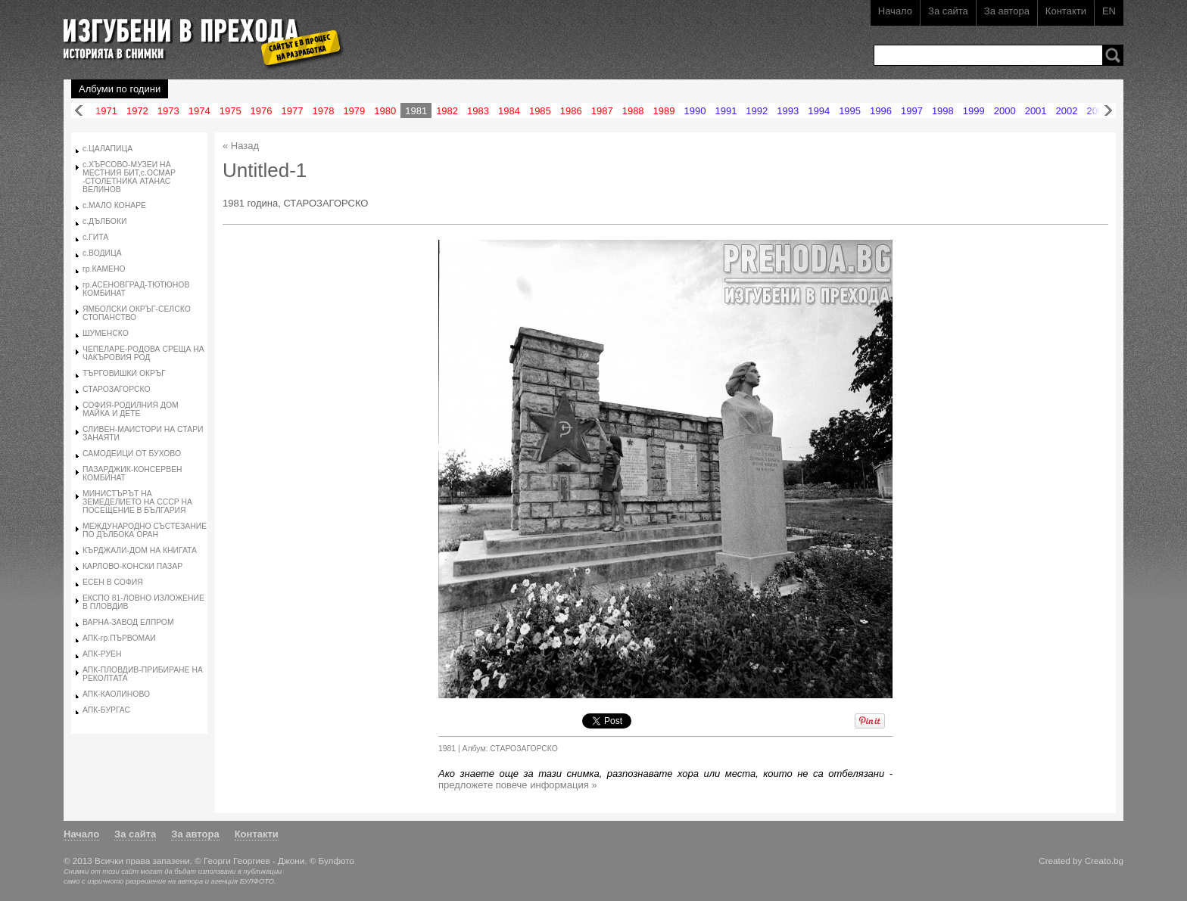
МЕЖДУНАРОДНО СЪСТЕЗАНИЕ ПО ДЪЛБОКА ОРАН (145, 530)
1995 (850, 111)
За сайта (948, 11)
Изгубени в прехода (197, 33)
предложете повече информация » (517, 785)
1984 (509, 111)
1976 (262, 111)
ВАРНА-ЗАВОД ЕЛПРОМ (128, 622)
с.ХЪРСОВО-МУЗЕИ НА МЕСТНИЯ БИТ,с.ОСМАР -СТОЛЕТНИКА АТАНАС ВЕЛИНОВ (129, 177)
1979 (354, 111)
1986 (571, 111)
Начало (895, 11)
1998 (943, 111)
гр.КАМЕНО (104, 269)
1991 (726, 111)
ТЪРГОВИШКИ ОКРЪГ (124, 373)
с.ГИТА (95, 237)
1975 (230, 111)
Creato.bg (1104, 860)
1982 (447, 111)
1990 (695, 111)
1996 (881, 111)
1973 (168, 111)
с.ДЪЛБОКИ (104, 221)
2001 (1036, 111)
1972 (137, 111)
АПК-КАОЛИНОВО (116, 694)
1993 (788, 111)
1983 (478, 111)
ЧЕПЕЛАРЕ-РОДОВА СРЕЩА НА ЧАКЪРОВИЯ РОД (143, 353)
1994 (819, 111)
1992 (757, 111)
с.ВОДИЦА (102, 253)
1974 (199, 111)
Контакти (1065, 11)
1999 (974, 111)
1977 (293, 111)
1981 (416, 111)
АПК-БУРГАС (106, 710)
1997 (912, 111)
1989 (664, 111)
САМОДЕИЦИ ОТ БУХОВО (132, 453)
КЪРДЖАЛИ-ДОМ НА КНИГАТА (140, 550)
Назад (78, 111)
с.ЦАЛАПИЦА (107, 148)
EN (1109, 11)
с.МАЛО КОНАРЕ (114, 205)
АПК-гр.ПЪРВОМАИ (119, 638)
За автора (1007, 11)
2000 (1005, 111)
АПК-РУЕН (102, 654)
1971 (106, 111)
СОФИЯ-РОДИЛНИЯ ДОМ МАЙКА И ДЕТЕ (131, 409)
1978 (323, 111)
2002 (1067, 111)
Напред (1108, 111)
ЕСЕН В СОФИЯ (113, 582)
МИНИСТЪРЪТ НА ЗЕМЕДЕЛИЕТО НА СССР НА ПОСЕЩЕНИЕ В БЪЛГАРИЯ (137, 501)
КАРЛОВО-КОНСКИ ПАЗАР (132, 566)
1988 (633, 111)
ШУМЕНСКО (106, 333)
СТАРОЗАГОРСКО (117, 389)
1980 (385, 111)
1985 (540, 111)
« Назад (241, 145)
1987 (602, 111)
